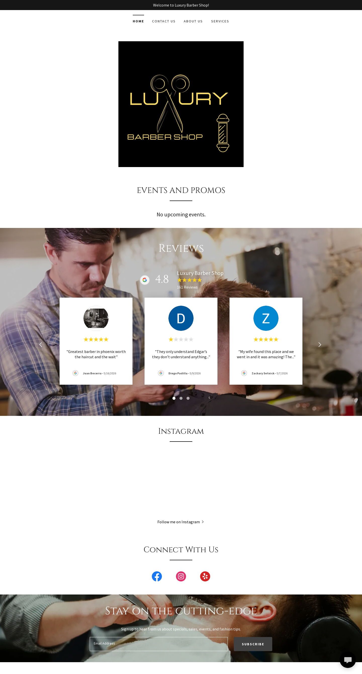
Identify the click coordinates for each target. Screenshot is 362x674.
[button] (181, 521)
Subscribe (253, 644)
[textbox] (159, 644)
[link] (157, 577)
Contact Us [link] (164, 21)
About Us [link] (193, 21)
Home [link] (138, 21)
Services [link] (220, 21)
